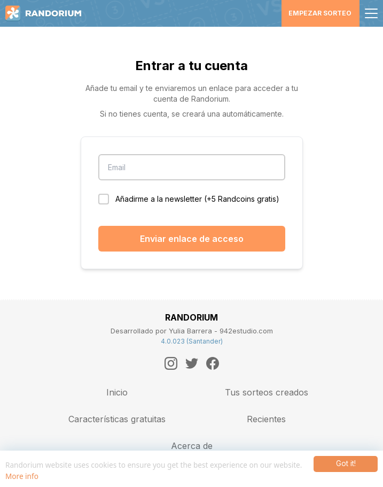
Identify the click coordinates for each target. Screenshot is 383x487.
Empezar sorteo (319, 13)
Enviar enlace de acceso (192, 238)
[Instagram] (171, 363)
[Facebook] (212, 363)
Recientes (266, 419)
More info (21, 476)
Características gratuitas (117, 419)
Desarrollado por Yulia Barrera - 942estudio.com (192, 330)
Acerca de (192, 445)
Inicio (117, 392)
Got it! (346, 463)
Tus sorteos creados (266, 392)
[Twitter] (191, 363)
